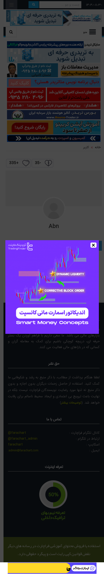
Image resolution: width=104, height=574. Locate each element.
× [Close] (93, 245)
